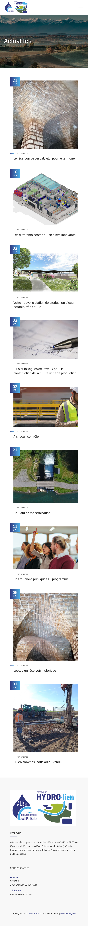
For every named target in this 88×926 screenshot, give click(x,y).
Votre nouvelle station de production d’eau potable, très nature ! (43, 304)
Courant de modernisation (32, 513)
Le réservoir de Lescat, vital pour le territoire (44, 158)
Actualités (22, 153)
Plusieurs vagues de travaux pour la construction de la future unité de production (45, 371)
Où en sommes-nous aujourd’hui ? (37, 762)
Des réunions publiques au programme (41, 579)
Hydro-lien (34, 913)
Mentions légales (68, 913)
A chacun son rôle (26, 436)
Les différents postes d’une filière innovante (44, 235)
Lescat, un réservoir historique (34, 670)
